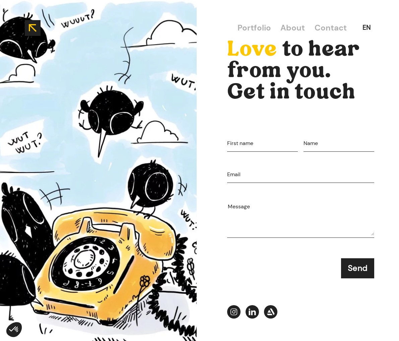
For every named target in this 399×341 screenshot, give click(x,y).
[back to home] (33, 28)
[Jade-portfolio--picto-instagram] (234, 313)
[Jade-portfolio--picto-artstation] (270, 313)
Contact (331, 27)
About (292, 27)
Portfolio (254, 27)
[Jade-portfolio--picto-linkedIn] (252, 313)
